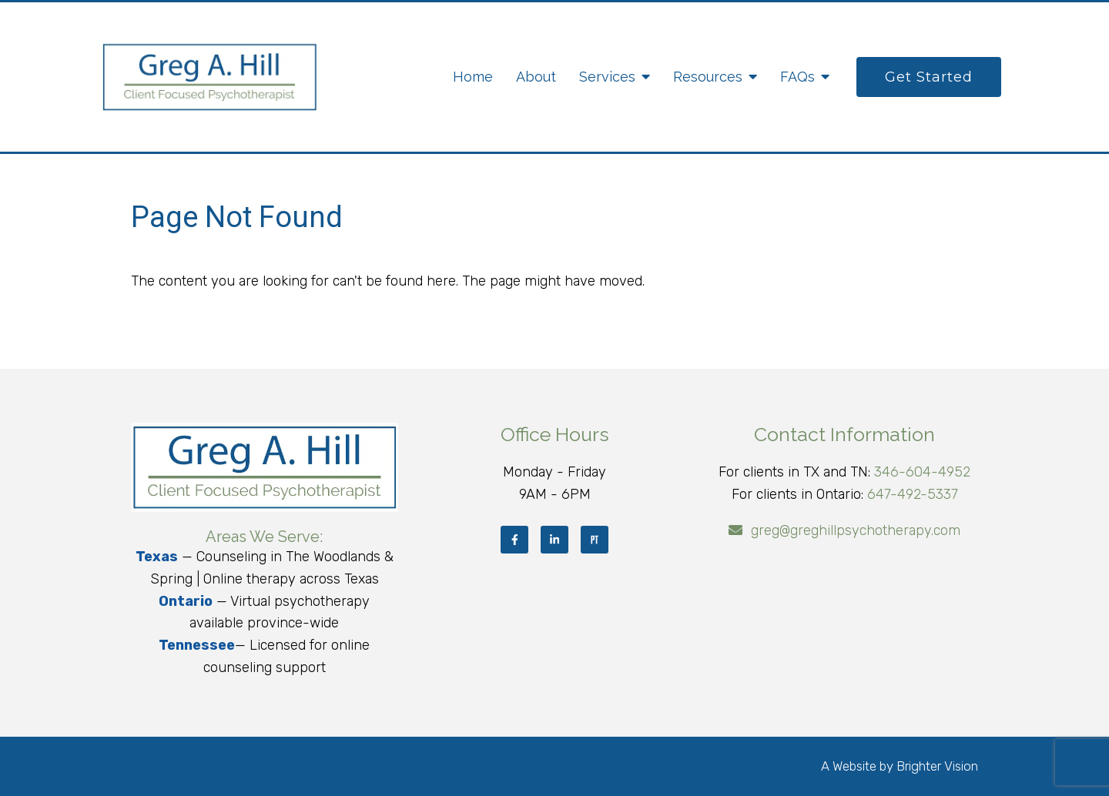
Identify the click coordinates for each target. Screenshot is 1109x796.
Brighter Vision (937, 766)
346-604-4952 (922, 471)
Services (607, 77)
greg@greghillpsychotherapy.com (855, 530)
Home (473, 77)
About (536, 77)
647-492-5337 (912, 494)
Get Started (929, 77)
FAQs (797, 77)
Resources (707, 77)
